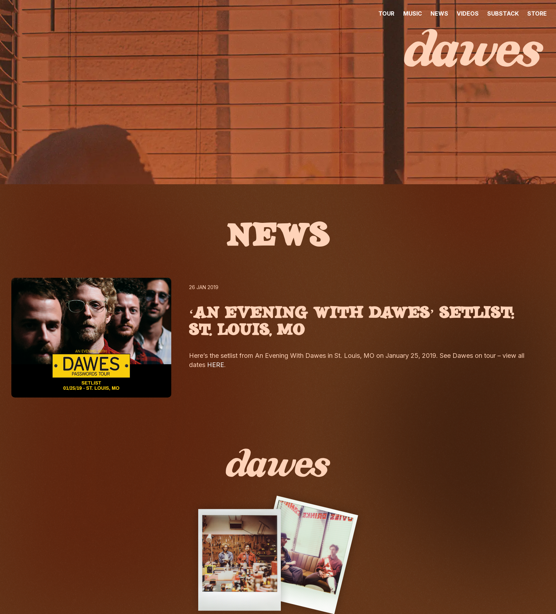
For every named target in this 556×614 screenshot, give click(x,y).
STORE (537, 13)
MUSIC (412, 13)
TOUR (386, 13)
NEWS (439, 13)
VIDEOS (468, 13)
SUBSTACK (503, 13)
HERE (215, 364)
